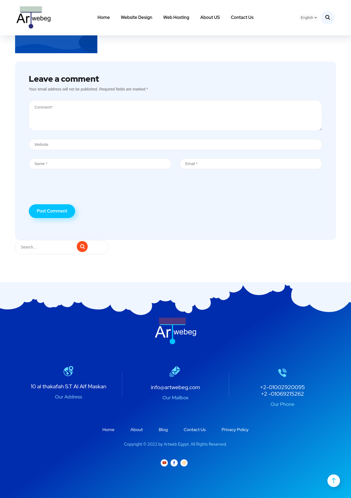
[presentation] (70, 191)
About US (210, 17)
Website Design (136, 17)
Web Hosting (176, 17)
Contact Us (242, 17)
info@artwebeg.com (175, 387)
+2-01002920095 (282, 387)
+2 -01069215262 (282, 393)
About (137, 429)
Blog (163, 429)
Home (103, 17)
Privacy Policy (235, 429)
